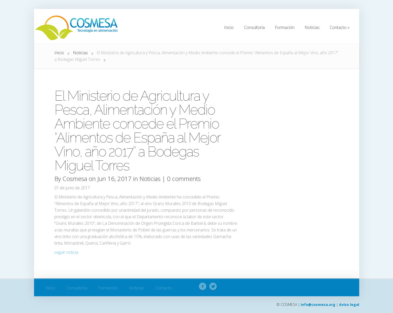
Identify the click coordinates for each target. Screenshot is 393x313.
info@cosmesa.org (318, 304)
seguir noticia (66, 252)
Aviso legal (349, 304)
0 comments (184, 178)
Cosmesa (74, 178)
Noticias (80, 53)
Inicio (59, 53)
